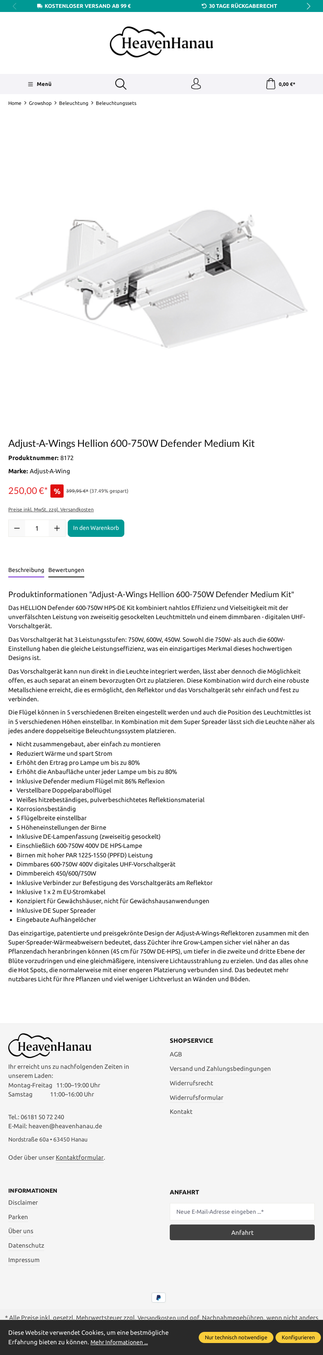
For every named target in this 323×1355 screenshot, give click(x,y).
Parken (18, 1220)
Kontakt (181, 1112)
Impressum (24, 1264)
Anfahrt (242, 1236)
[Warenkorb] (280, 84)
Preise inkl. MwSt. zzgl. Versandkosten (51, 510)
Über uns (20, 1235)
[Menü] (39, 85)
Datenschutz (26, 1249)
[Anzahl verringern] (17, 529)
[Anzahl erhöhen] (57, 529)
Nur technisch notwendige (236, 1337)
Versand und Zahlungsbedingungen (220, 1069)
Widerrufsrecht (191, 1084)
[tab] (26, 572)
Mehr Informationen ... (122, 1342)
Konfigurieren (298, 1337)
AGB (176, 1055)
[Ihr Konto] (195, 84)
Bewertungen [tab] (66, 571)
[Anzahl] (37, 529)
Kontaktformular (80, 1161)
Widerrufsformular (196, 1098)
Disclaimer (23, 1206)
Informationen (34, 1194)
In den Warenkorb (96, 529)
